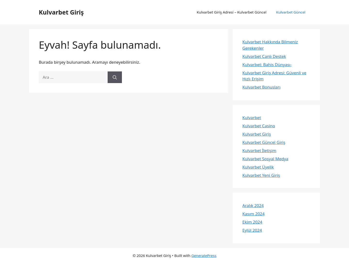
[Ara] (115, 77)
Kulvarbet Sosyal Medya (265, 159)
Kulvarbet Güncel (290, 12)
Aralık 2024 (253, 205)
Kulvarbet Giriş (61, 12)
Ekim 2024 (252, 222)
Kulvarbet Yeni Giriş (261, 175)
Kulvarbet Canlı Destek (264, 56)
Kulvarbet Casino (258, 126)
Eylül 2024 (252, 230)
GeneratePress (203, 255)
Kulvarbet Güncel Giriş (263, 142)
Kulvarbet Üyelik (258, 167)
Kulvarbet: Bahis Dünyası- (267, 64)
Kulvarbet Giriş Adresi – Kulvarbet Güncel (232, 12)
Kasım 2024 (253, 214)
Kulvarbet (251, 117)
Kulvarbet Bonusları (261, 87)
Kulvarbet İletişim (259, 150)
